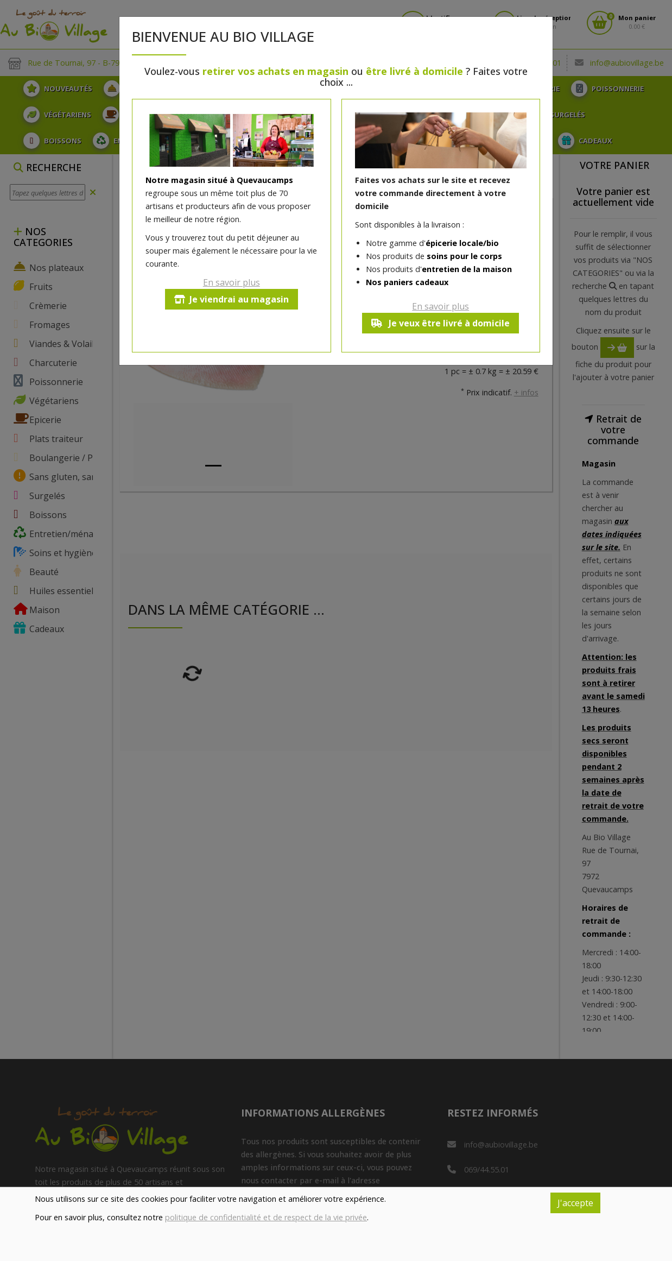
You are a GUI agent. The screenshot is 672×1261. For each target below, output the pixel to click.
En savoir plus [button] (231, 282)
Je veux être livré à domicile (440, 323)
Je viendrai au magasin (231, 299)
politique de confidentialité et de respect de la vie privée (266, 1217)
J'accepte (575, 1203)
